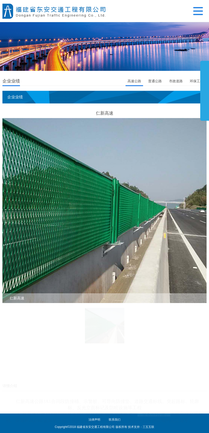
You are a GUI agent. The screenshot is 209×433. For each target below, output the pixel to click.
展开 (204, 90)
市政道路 (176, 81)
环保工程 (196, 81)
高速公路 (134, 81)
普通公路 (155, 81)
